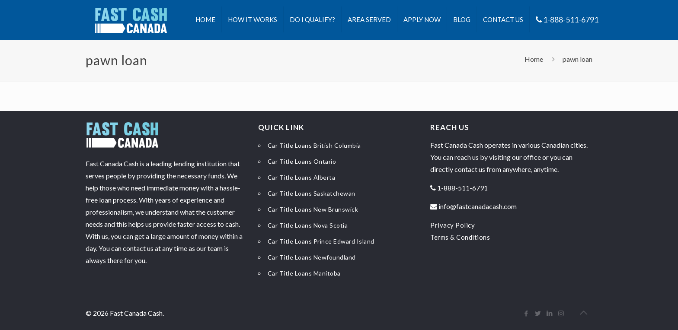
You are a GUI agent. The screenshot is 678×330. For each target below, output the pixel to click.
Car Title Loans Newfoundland (312, 257)
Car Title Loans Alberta (302, 177)
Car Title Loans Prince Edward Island (321, 241)
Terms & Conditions (460, 237)
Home (533, 59)
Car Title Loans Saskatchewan (311, 193)
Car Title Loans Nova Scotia (308, 225)
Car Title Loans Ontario (302, 161)
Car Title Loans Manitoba (304, 273)
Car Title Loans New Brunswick (313, 209)
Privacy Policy (452, 225)
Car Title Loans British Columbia (314, 145)
